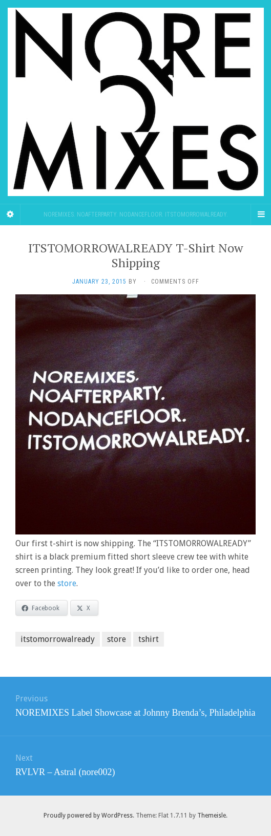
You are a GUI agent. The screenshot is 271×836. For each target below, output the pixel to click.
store (66, 583)
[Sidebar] (10, 214)
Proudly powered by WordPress (88, 815)
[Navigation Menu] (261, 214)
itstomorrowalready (57, 639)
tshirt (148, 639)
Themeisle (211, 815)
